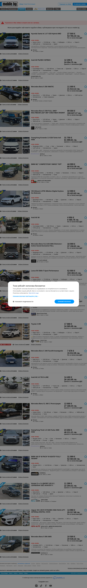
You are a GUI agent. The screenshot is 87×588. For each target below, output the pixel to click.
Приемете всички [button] (64, 301)
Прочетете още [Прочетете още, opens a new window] (34, 293)
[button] (43, 296)
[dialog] (43, 294)
